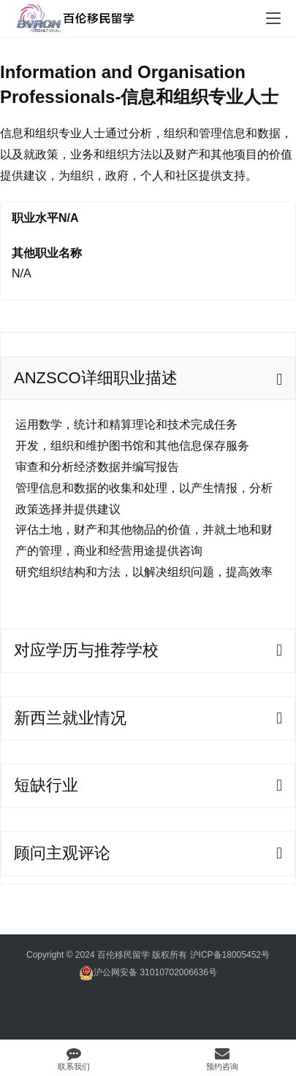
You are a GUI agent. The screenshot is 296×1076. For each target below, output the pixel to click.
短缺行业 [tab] (46, 785)
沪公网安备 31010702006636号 (148, 973)
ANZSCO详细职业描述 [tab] (96, 378)
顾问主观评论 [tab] (62, 853)
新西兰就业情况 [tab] (70, 718)
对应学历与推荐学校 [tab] (86, 650)
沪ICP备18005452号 (230, 955)
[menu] (273, 18)
